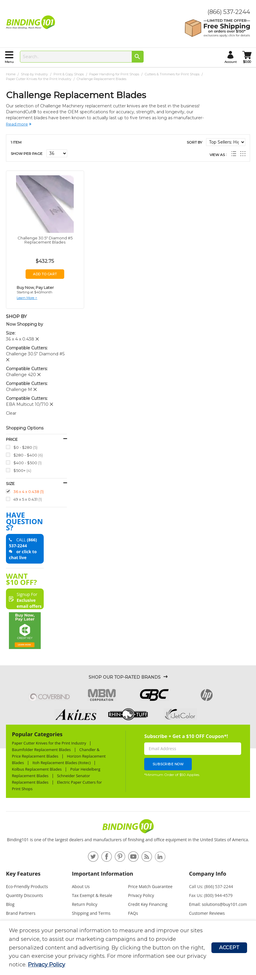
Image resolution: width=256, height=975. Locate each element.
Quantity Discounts (24, 895)
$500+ (22, 470)
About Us (81, 886)
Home (11, 74)
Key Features (23, 873)
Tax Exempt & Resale (92, 895)
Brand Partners (20, 913)
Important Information (102, 873)
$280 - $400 (28, 454)
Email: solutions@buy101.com (218, 904)
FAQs (133, 913)
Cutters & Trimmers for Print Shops (172, 74)
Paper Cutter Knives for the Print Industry (39, 79)
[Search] (138, 57)
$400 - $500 (27, 462)
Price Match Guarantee (150, 886)
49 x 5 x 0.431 (27, 499)
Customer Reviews (207, 913)
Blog (10, 904)
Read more (17, 124)
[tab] (36, 876)
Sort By (194, 142)
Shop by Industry (35, 74)
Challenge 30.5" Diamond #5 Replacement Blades (45, 240)
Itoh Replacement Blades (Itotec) (61, 762)
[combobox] (82, 57)
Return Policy (85, 904)
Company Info (207, 873)
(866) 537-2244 (229, 11)
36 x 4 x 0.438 (28, 491)
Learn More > (27, 298)
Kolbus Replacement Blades (37, 769)
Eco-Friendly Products (27, 886)
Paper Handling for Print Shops (114, 74)
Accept (229, 947)
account (230, 62)
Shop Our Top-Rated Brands (125, 677)
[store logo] (32, 22)
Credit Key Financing (147, 904)
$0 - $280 (25, 447)
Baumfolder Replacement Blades (41, 749)
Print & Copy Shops (69, 74)
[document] (110, 947)
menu (9, 62)
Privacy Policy (46, 964)
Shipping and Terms (91, 913)
